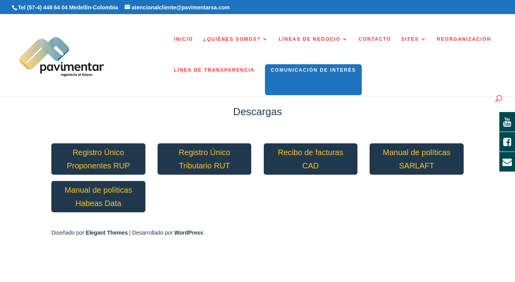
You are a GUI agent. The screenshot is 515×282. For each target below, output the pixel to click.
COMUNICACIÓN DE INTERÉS (313, 70)
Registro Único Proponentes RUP (98, 159)
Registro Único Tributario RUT (204, 159)
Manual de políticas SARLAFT (416, 159)
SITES (410, 39)
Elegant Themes (107, 233)
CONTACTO (375, 39)
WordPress (188, 233)
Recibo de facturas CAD (310, 159)
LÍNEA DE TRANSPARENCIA (214, 70)
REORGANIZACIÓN (464, 39)
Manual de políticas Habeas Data (98, 197)
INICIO (183, 39)
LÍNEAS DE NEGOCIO (310, 39)
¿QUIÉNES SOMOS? (232, 39)
